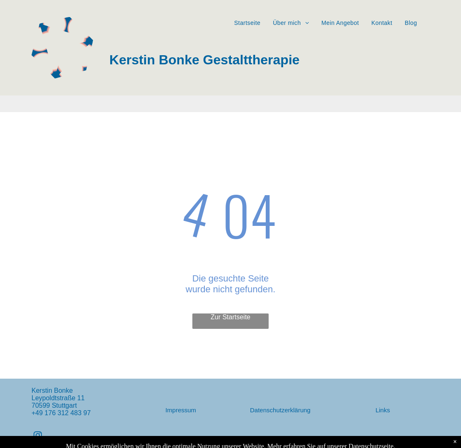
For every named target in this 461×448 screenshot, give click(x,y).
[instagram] (38, 436)
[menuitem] (247, 23)
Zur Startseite (230, 317)
